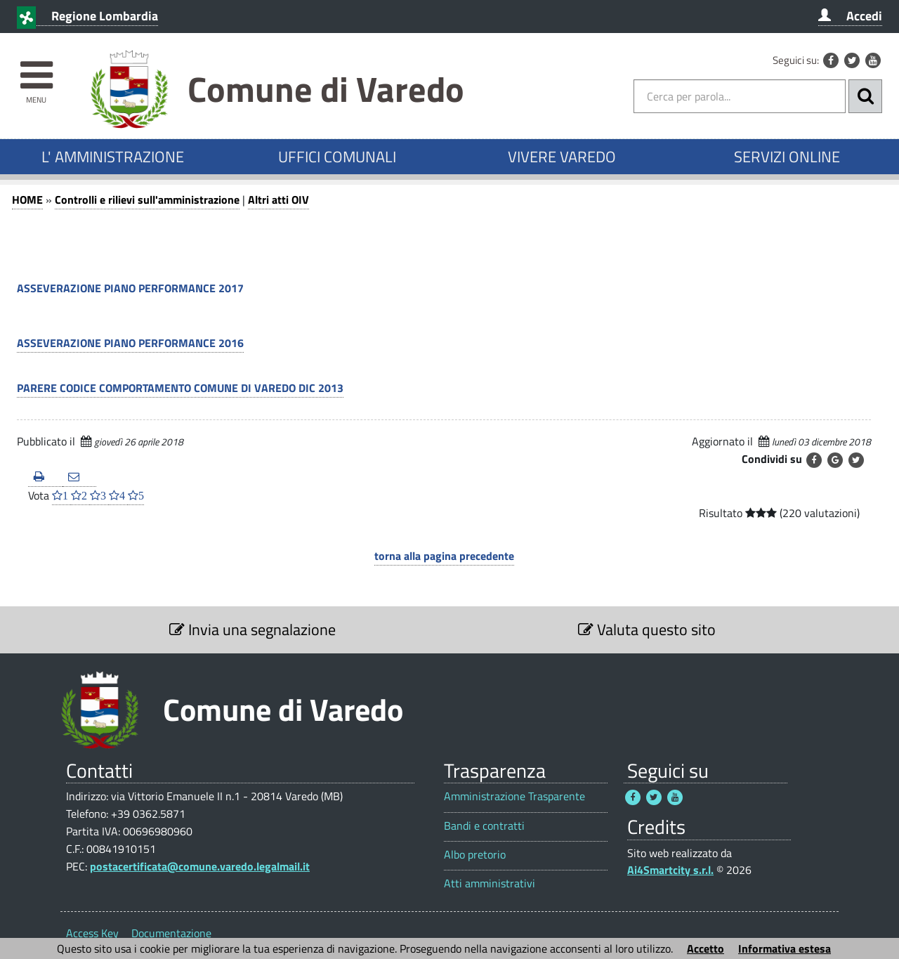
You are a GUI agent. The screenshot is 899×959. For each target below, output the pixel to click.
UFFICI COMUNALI (337, 156)
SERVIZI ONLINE (787, 156)
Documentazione (171, 933)
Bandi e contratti (484, 826)
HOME (27, 199)
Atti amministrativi (489, 883)
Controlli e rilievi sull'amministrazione (147, 199)
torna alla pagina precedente (444, 555)
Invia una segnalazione (252, 629)
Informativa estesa (784, 948)
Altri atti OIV (278, 199)
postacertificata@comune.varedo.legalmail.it (200, 866)
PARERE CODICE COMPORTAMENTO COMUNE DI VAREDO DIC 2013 (180, 387)
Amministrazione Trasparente (514, 796)
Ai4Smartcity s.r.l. (670, 869)
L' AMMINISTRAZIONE (112, 156)
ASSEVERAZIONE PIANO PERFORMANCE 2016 (130, 342)
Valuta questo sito (647, 629)
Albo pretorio (475, 854)
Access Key (92, 933)
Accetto (705, 948)
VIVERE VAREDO (562, 156)
